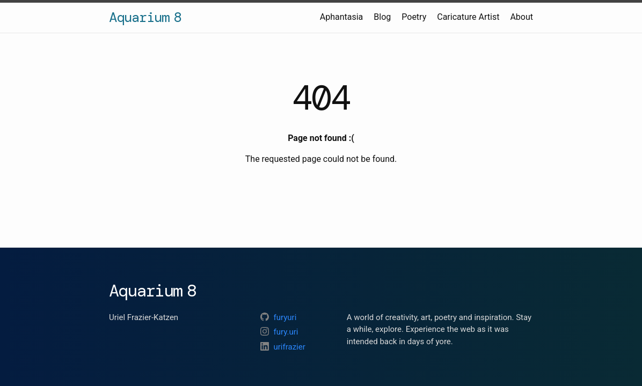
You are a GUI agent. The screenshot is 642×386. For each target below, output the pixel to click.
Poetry (414, 17)
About (521, 17)
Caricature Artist (468, 17)
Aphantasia (341, 17)
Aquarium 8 (145, 17)
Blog (382, 17)
